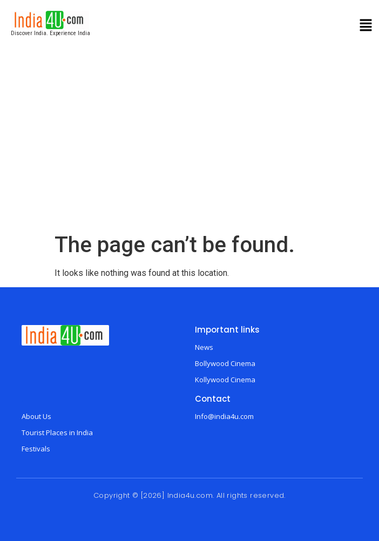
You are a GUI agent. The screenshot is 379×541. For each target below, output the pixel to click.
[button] (366, 26)
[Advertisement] (189, 151)
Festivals (36, 449)
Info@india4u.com (224, 416)
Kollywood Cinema (225, 379)
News (204, 347)
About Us (36, 416)
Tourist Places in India (57, 432)
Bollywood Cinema (225, 363)
